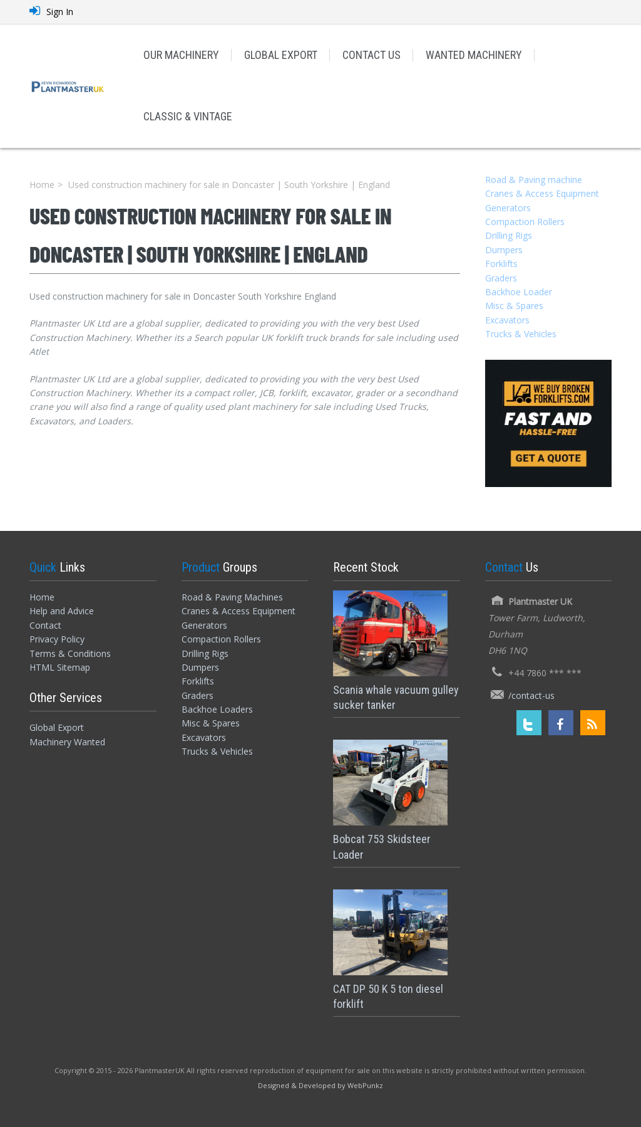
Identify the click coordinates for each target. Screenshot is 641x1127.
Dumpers (504, 250)
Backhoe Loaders (217, 709)
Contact (45, 625)
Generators (508, 208)
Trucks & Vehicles (520, 334)
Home (41, 185)
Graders (501, 278)
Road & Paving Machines (232, 597)
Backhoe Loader (518, 292)
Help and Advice (61, 611)
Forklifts (501, 264)
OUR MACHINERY (181, 54)
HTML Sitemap (59, 667)
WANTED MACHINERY (474, 54)
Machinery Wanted (67, 742)
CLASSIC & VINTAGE (187, 116)
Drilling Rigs (508, 235)
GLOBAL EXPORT (280, 54)
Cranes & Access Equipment (542, 193)
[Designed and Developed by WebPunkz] (320, 1084)
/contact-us (531, 695)
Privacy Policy (57, 639)
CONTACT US (371, 54)
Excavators (507, 320)
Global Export (56, 727)
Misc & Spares (514, 306)
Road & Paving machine (533, 180)
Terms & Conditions (70, 653)
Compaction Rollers (525, 222)
